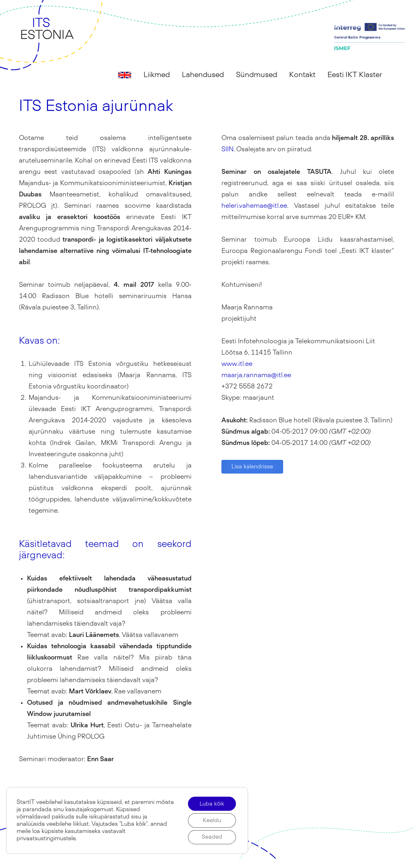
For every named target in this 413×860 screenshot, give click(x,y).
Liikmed (157, 75)
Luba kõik (211, 803)
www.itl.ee (236, 364)
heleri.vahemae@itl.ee (254, 205)
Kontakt (302, 75)
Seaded (211, 837)
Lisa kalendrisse (252, 467)
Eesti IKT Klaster (354, 75)
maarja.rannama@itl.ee (256, 375)
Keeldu (211, 820)
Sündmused (256, 75)
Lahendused (203, 75)
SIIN (227, 149)
